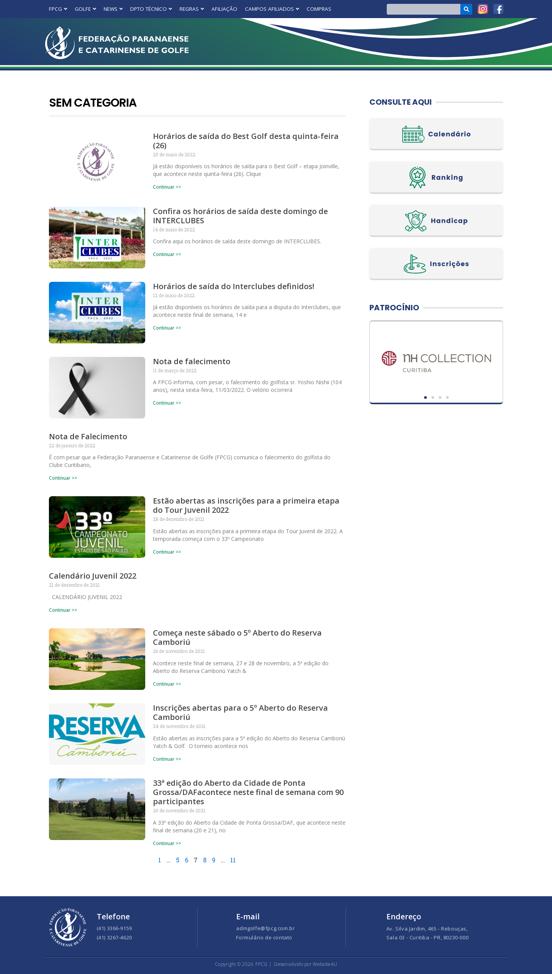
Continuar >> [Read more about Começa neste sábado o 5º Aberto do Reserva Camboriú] (167, 684)
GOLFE (85, 8)
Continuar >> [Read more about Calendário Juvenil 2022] (63, 610)
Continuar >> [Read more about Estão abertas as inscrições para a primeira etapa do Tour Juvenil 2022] (167, 552)
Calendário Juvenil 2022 (92, 576)
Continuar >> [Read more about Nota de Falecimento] (63, 478)
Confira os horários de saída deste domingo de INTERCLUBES (240, 216)
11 (233, 860)
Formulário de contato (264, 937)
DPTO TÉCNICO (151, 8)
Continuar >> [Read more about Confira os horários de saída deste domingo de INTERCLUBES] (167, 254)
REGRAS (192, 8)
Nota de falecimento (191, 361)
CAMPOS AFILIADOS (272, 8)
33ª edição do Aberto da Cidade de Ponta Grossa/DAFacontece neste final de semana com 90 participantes (248, 792)
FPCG (58, 8)
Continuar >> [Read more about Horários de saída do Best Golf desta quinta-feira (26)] (167, 187)
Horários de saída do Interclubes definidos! (233, 286)
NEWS (113, 8)
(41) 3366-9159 (114, 928)
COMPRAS (319, 8)
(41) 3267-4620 (114, 937)
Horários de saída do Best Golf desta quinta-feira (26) (246, 141)
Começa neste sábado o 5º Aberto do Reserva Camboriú (237, 638)
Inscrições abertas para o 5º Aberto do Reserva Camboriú (240, 713)
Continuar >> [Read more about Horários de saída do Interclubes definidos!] (167, 328)
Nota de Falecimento (88, 436)
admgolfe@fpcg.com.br (265, 928)
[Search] (466, 9)
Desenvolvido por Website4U (305, 964)
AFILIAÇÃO (224, 8)
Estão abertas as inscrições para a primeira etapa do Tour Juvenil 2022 (246, 505)
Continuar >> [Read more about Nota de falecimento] (167, 403)
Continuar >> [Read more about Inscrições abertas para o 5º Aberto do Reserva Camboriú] (167, 759)
